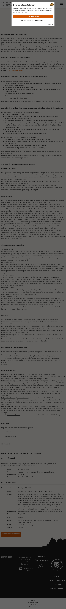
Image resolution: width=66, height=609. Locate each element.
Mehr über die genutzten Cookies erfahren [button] (33, 20)
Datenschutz (49, 24)
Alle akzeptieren (33, 16)
